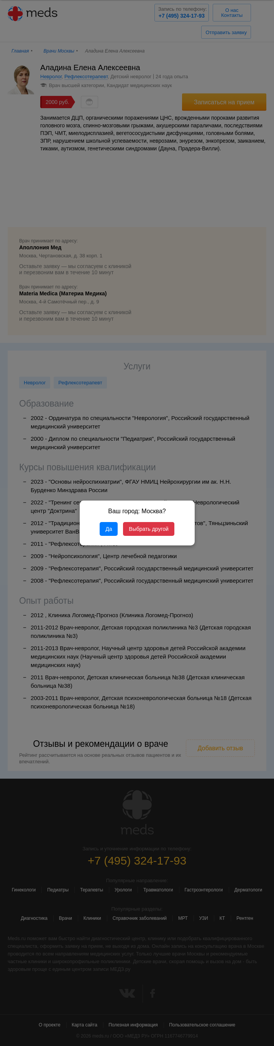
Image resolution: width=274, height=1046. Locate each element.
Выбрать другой (148, 529)
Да (108, 529)
